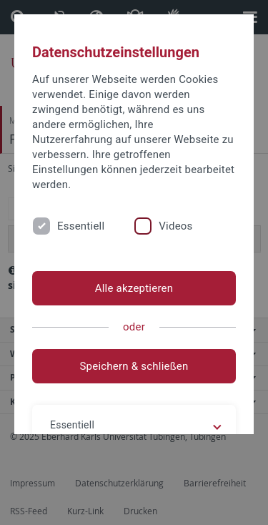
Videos (175, 226)
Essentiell (80, 226)
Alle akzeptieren (134, 288)
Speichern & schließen (133, 366)
